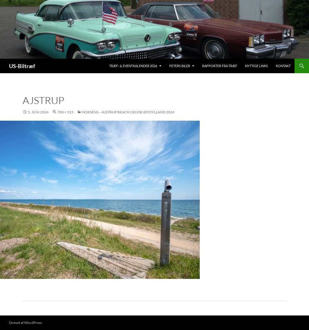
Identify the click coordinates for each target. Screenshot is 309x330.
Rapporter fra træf (219, 66)
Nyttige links (256, 66)
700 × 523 (65, 112)
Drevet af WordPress (25, 322)
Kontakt (283, 66)
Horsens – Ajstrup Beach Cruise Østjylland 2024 (128, 112)
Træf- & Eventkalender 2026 (133, 66)
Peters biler (179, 66)
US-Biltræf (22, 66)
